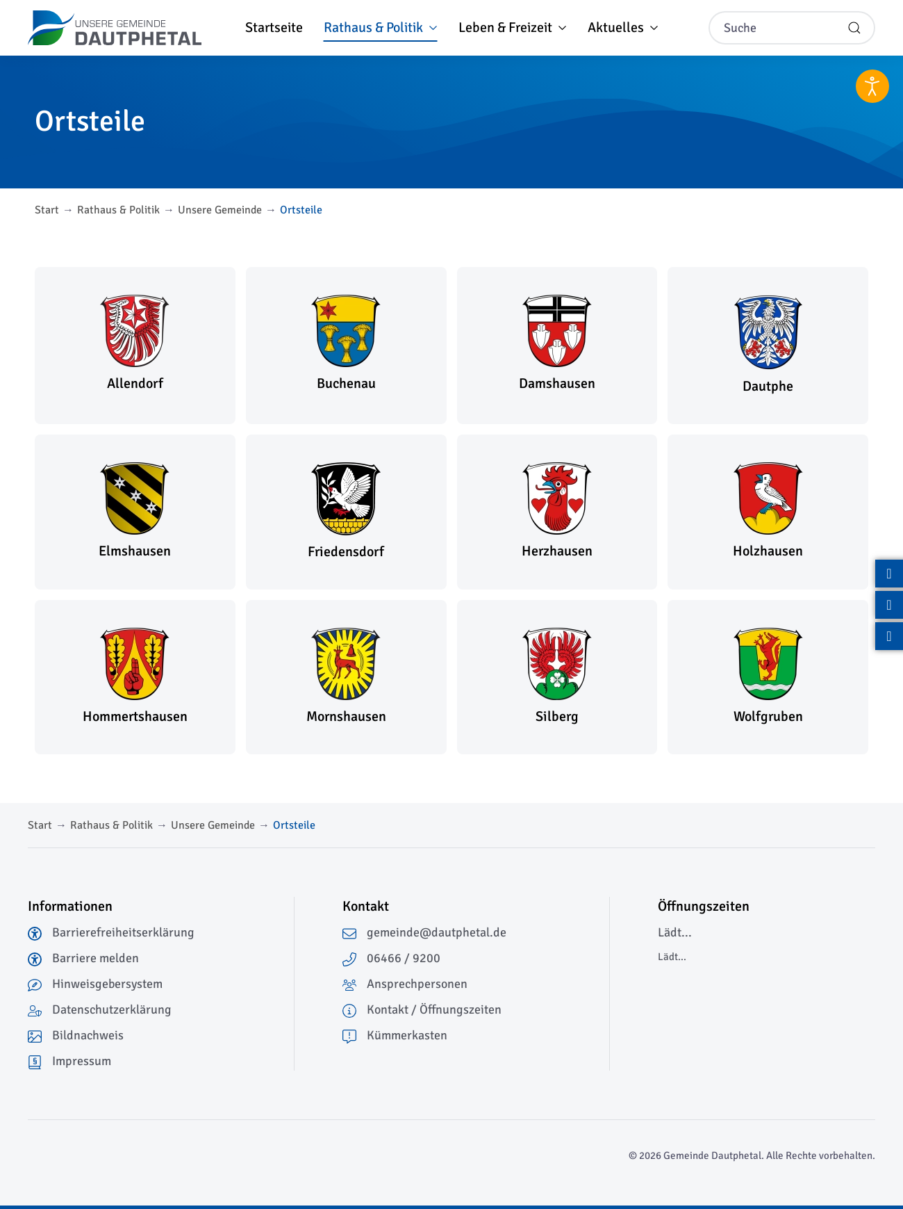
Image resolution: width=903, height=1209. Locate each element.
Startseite (274, 27)
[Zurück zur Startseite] (114, 28)
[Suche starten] (854, 27)
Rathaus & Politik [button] (381, 27)
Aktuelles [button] (623, 27)
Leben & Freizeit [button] (512, 27)
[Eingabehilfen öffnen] (872, 86)
